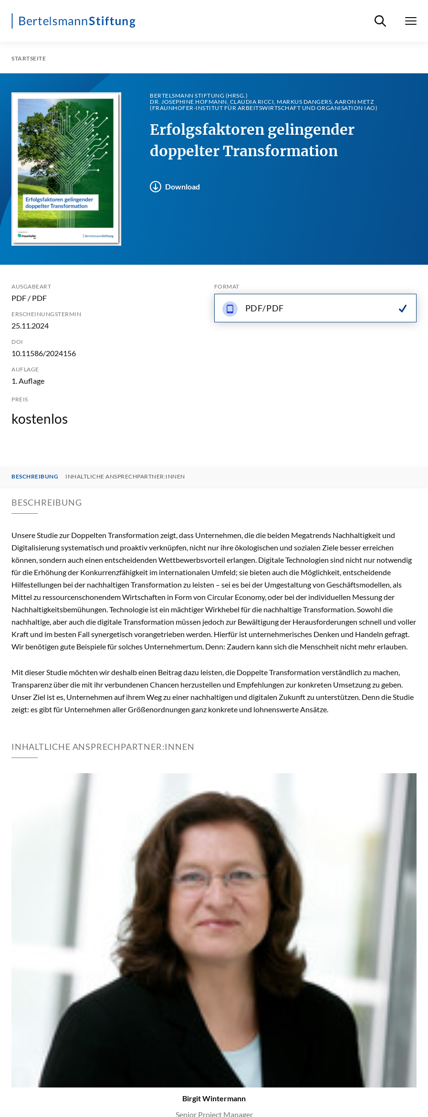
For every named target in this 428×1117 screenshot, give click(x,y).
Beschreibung (34, 476)
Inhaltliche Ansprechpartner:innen (125, 476)
